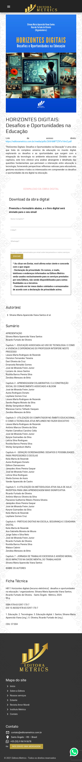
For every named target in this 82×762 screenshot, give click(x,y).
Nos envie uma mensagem (26, 746)
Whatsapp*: (15, 241)
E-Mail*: (13, 230)
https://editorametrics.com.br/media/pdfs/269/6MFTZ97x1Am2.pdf (39, 141)
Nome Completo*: (17, 219)
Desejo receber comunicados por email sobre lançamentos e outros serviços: (40, 252)
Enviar (16, 256)
